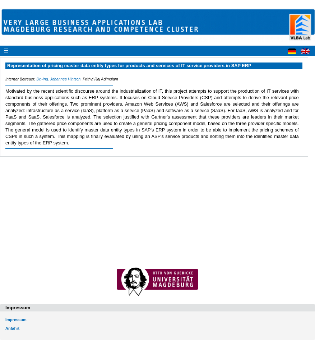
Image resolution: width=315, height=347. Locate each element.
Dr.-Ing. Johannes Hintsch (58, 79)
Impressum (16, 320)
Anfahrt (12, 328)
